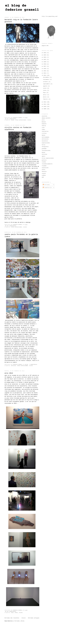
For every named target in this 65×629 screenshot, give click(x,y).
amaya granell (46, 118)
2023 (45, 55)
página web (45, 45)
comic (43, 129)
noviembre (46, 79)
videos (44, 175)
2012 (45, 102)
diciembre (46, 77)
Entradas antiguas (33, 618)
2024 (45, 52)
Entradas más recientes (12, 618)
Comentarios (47, 187)
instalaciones (46, 150)
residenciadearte (47, 164)
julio (45, 88)
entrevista (45, 139)
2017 (45, 66)
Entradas (46, 184)
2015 (45, 71)
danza (43, 135)
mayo (44, 92)
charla (44, 125)
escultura (45, 141)
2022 (45, 57)
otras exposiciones (20, 120)
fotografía (45, 146)
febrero (45, 99)
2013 (45, 75)
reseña (44, 162)
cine (43, 127)
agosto (45, 86)
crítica (44, 133)
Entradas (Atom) (19, 621)
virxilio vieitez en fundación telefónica (18, 128)
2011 (45, 104)
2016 (45, 68)
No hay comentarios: (11, 118)
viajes (29, 120)
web (43, 177)
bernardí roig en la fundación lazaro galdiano (21, 21)
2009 (45, 108)
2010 (45, 106)
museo (12, 120)
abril (45, 94)
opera (43, 156)
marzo (45, 97)
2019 (45, 64)
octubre (45, 81)
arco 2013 (9, 373)
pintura (44, 160)
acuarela (44, 116)
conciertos (45, 131)
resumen (44, 165)
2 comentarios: (33, 364)
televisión (45, 167)
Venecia (44, 171)
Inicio (24, 618)
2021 (45, 59)
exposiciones (46, 143)
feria (16, 612)
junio (45, 90)
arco (12, 612)
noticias (13, 365)
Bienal (44, 122)
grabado (44, 148)
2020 (45, 61)
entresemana (45, 137)
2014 (45, 73)
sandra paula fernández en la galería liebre (21, 235)
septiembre (46, 84)
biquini (44, 123)
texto (43, 169)
